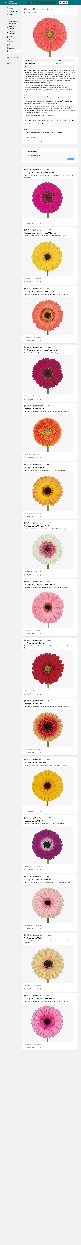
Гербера (27, 9)
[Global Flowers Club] (13, 2)
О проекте (10, 57)
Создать (63, 2)
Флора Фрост (38, 9)
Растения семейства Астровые (33, 132)
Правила (16, 57)
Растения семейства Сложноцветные (53, 132)
